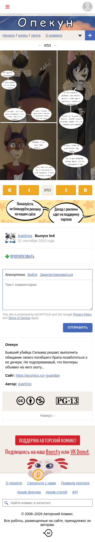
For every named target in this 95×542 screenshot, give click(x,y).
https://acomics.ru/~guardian (38, 375)
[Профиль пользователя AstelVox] (10, 238)
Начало (8, 35)
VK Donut (79, 451)
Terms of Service (19, 318)
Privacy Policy (82, 315)
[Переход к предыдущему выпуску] (12, 115)
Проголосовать (22, 256)
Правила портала (75, 483)
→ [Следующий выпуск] (55, 45)
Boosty (53, 451)
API (75, 492)
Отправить (78, 327)
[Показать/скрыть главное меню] (7, 7)
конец (23, 35)
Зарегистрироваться (56, 275)
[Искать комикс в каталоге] (6, 502)
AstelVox (25, 384)
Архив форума (29, 492)
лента (35, 35)
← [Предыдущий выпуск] (40, 45)
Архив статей (56, 492)
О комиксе (54, 35)
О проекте (14, 483)
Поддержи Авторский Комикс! (47, 440)
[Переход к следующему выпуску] (47, 115)
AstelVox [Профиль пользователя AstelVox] (25, 236)
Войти (32, 275)
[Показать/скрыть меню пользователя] (87, 7)
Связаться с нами (41, 483)
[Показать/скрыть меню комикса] (80, 35)
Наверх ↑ (47, 416)
